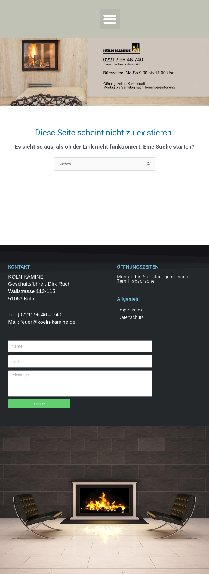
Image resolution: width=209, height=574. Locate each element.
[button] (110, 19)
